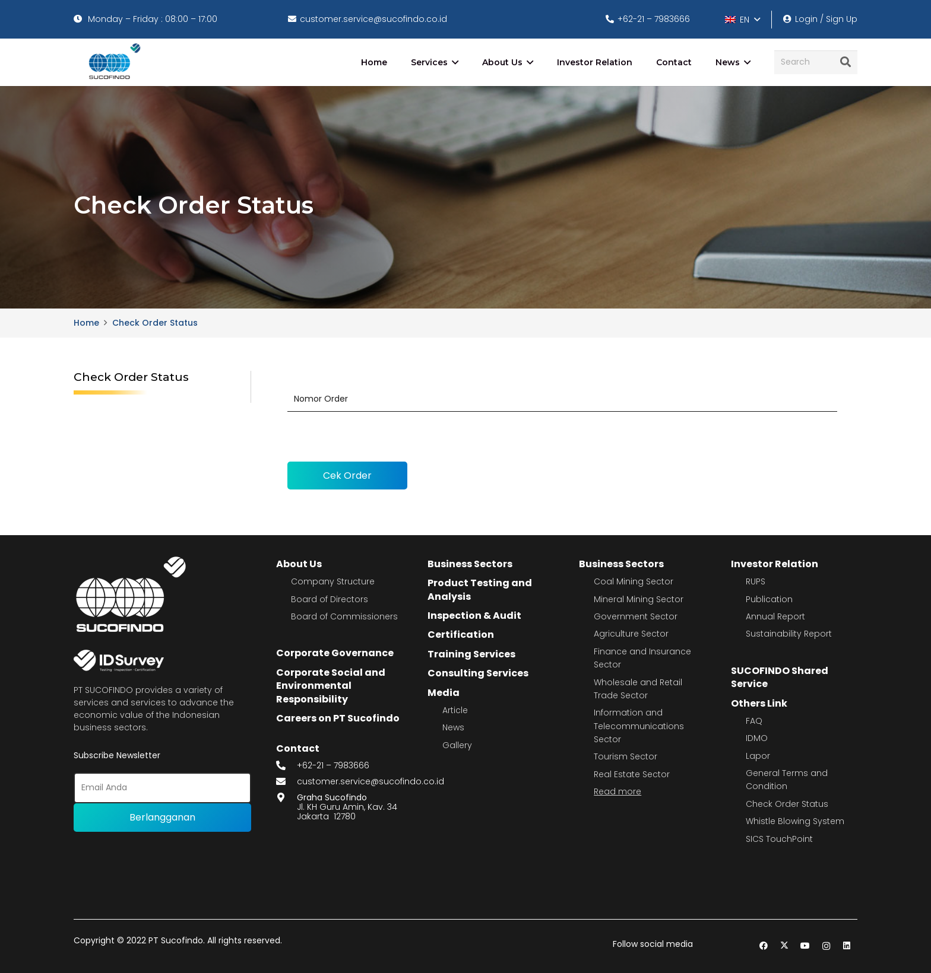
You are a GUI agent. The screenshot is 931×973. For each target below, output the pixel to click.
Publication (769, 599)
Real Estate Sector (632, 774)
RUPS (755, 581)
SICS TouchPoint (779, 839)
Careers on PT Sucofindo (338, 718)
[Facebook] (763, 946)
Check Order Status (787, 804)
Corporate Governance (335, 653)
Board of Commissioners (344, 616)
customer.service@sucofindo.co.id (370, 781)
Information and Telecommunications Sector (639, 726)
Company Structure (333, 581)
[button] (742, 19)
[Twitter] (784, 946)
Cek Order (347, 475)
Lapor (758, 756)
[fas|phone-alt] (286, 766)
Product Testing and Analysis (480, 589)
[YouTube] (805, 946)
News (453, 727)
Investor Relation (774, 564)
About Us (299, 564)
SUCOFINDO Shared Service (779, 677)
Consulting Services (478, 673)
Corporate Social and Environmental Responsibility (330, 686)
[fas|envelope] (286, 782)
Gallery (457, 745)
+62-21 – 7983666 (333, 765)
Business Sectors (470, 564)
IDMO (757, 738)
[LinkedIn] (847, 946)
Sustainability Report (789, 634)
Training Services (471, 654)
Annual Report (775, 616)
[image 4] (112, 62)
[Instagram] (826, 946)
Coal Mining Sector (633, 581)
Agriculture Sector (631, 634)
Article (455, 710)
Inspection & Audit (474, 615)
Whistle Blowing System (795, 821)
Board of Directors (329, 599)
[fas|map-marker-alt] (286, 798)
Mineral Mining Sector (638, 599)
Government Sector (635, 616)
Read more (617, 791)
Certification (461, 634)
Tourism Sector (625, 756)
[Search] (815, 62)
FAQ (754, 721)
